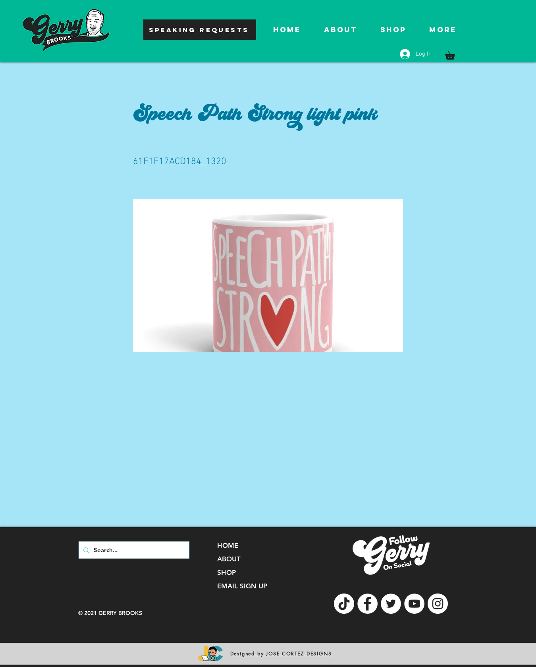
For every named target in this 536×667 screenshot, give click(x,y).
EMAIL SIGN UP (242, 586)
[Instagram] (438, 604)
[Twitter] (391, 604)
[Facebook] (367, 604)
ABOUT (229, 559)
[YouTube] (414, 604)
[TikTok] (344, 604)
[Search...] (133, 550)
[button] (454, 54)
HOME (227, 545)
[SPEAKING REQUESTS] (199, 29)
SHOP (226, 572)
